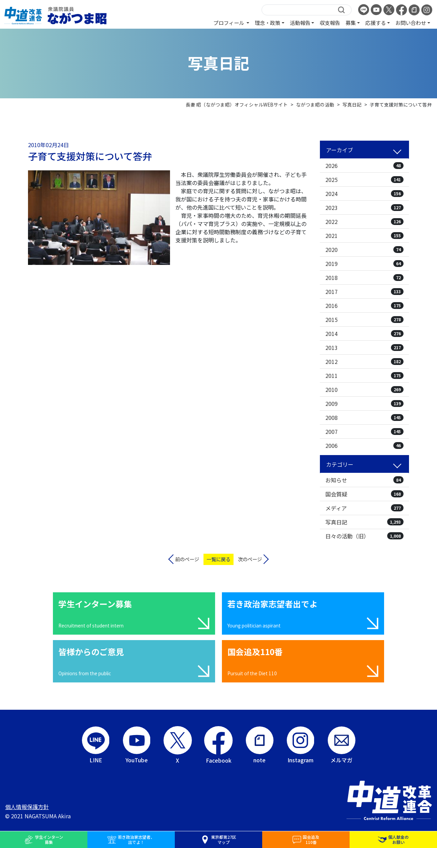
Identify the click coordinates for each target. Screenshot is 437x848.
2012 (364, 361)
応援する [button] (375, 22)
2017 (364, 291)
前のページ (187, 559)
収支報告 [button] (330, 22)
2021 (364, 235)
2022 (364, 221)
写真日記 (364, 522)
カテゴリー (339, 464)
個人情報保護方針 (27, 807)
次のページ (250, 559)
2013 (364, 347)
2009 (364, 403)
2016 (364, 305)
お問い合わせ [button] (410, 22)
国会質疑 (364, 494)
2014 (364, 333)
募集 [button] (351, 22)
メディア (364, 508)
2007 (364, 431)
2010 (364, 389)
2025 (364, 179)
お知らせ (364, 480)
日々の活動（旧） (364, 536)
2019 (364, 263)
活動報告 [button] (300, 22)
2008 (364, 417)
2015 (364, 319)
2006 (364, 445)
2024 (364, 193)
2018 (364, 277)
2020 (364, 249)
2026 (364, 165)
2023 (364, 207)
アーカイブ (339, 150)
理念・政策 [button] (267, 22)
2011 (364, 375)
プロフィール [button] (229, 22)
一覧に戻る (218, 559)
